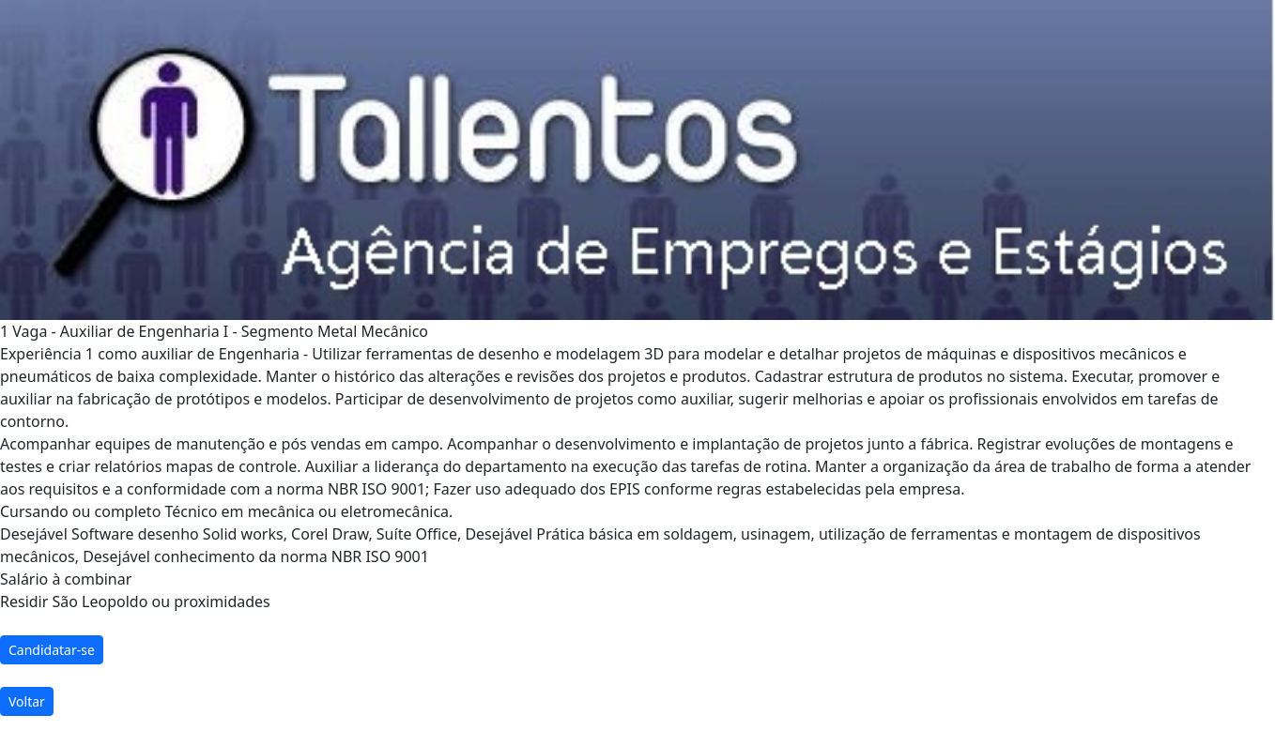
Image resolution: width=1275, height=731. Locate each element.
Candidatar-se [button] (51, 650)
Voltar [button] (26, 701)
